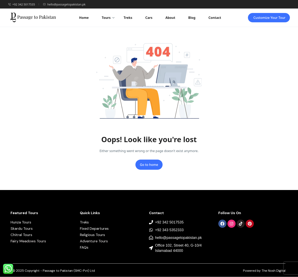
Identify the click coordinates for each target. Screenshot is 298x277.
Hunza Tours (21, 222)
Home (84, 17)
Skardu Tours (22, 228)
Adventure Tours (94, 241)
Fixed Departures (94, 228)
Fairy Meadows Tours (28, 241)
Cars (148, 17)
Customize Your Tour (269, 17)
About (170, 17)
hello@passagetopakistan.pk (64, 4)
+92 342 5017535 (21, 4)
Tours (108, 17)
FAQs (84, 247)
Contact (214, 17)
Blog (192, 17)
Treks (128, 17)
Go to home (149, 164)
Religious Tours (92, 234)
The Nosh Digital (273, 270)
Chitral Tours (21, 234)
